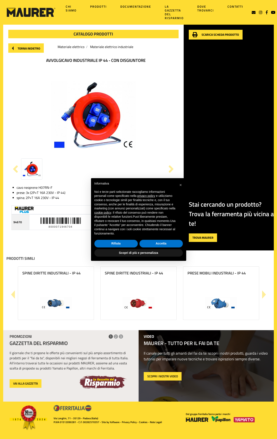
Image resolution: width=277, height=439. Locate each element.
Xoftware (114, 422)
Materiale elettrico (71, 46)
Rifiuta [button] (116, 243)
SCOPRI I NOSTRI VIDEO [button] (162, 376)
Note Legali (156, 422)
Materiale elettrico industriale (111, 46)
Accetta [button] (161, 243)
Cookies (143, 422)
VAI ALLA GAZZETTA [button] (25, 383)
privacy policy (146, 195)
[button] (26, 48)
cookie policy (102, 212)
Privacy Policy (129, 422)
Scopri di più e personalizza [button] (138, 252)
